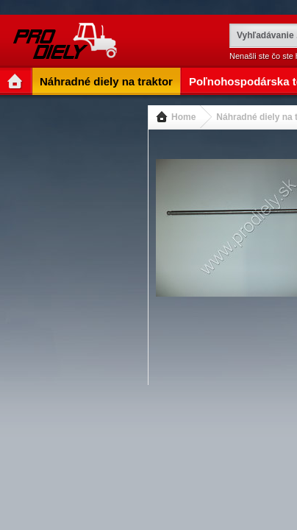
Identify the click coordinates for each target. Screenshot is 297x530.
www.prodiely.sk (66, 40)
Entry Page (16, 81)
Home (183, 117)
